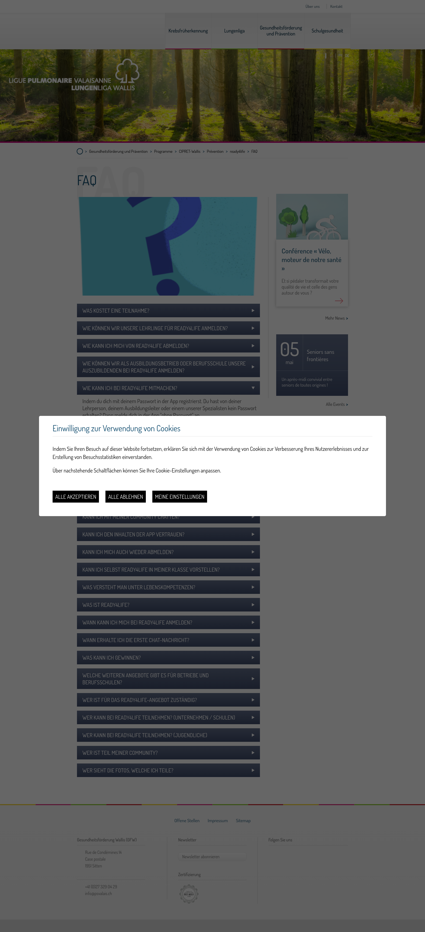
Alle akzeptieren (75, 496)
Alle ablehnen (125, 496)
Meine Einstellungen (179, 496)
